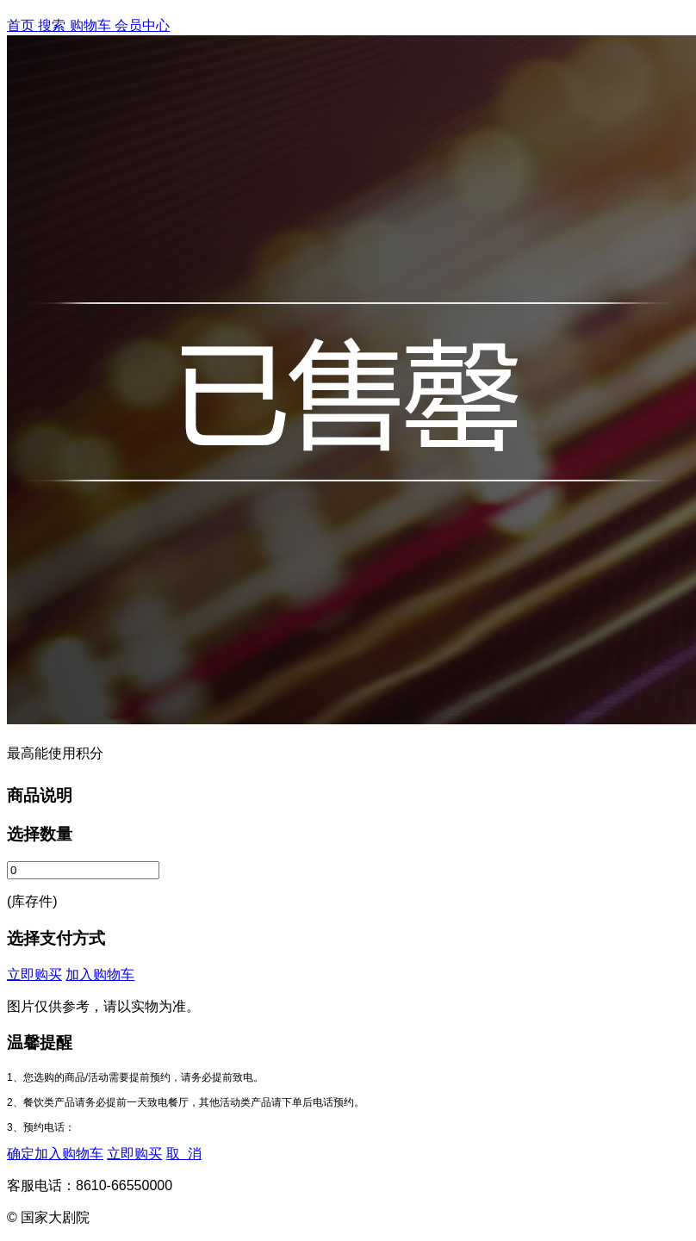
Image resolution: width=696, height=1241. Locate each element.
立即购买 (34, 974)
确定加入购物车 (55, 1153)
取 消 (184, 1153)
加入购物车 (99, 974)
